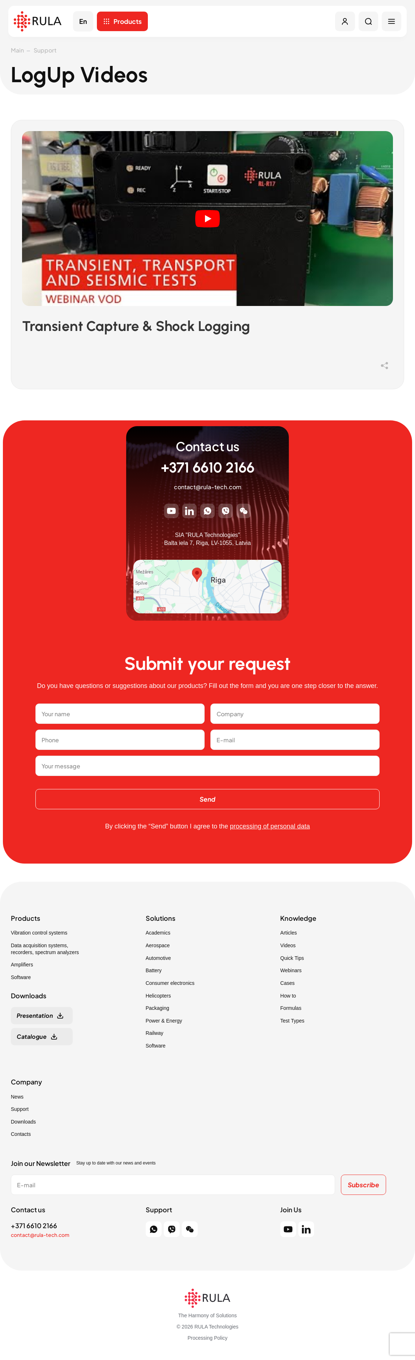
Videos (288, 946)
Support (45, 50)
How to (288, 996)
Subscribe (363, 1185)
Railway (154, 1034)
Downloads (23, 1122)
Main (17, 50)
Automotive (158, 958)
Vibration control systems (39, 933)
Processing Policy (208, 1339)
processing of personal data (270, 827)
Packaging (157, 1009)
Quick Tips (292, 958)
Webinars (290, 971)
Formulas (290, 1009)
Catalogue (32, 1037)
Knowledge (298, 919)
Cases (287, 984)
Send (207, 799)
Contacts (21, 1135)
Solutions (160, 919)
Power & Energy (164, 1021)
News (17, 1097)
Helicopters (158, 996)
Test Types (292, 1021)
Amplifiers (22, 965)
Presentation (35, 1016)
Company (26, 1083)
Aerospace (158, 946)
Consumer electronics (170, 984)
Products (129, 21)
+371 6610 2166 (207, 468)
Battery (154, 971)
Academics (158, 933)
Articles (288, 933)
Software (21, 978)
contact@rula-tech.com (207, 487)
